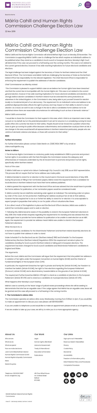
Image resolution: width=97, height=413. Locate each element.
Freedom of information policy (74, 358)
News (7, 361)
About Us (10, 334)
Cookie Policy (68, 349)
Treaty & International (41, 349)
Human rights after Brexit (43, 342)
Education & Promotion (42, 352)
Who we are (9, 339)
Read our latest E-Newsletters (74, 342)
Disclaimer (67, 352)
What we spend (10, 345)
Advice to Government (42, 345)
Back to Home (10, 15)
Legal (36, 339)
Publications (38, 355)
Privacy (66, 345)
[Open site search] (79, 4)
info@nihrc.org (15, 376)
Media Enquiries (10, 364)
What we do (9, 342)
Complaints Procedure (71, 365)
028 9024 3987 (18, 373)
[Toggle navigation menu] (88, 5)
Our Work (39, 334)
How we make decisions (13, 349)
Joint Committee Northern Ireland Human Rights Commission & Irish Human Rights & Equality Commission (18, 354)
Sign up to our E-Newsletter (73, 339)
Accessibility (68, 355)
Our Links (68, 334)
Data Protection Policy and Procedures (77, 362)
